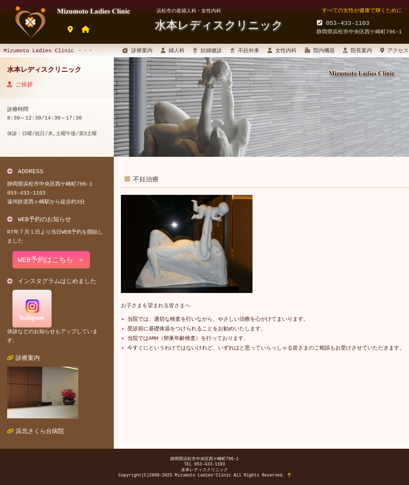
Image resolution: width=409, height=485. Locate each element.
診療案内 (137, 51)
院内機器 (320, 51)
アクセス (394, 51)
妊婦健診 (207, 51)
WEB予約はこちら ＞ (51, 260)
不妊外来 (244, 51)
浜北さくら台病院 (40, 431)
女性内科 (282, 51)
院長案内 (357, 51)
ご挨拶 (20, 84)
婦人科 (173, 51)
